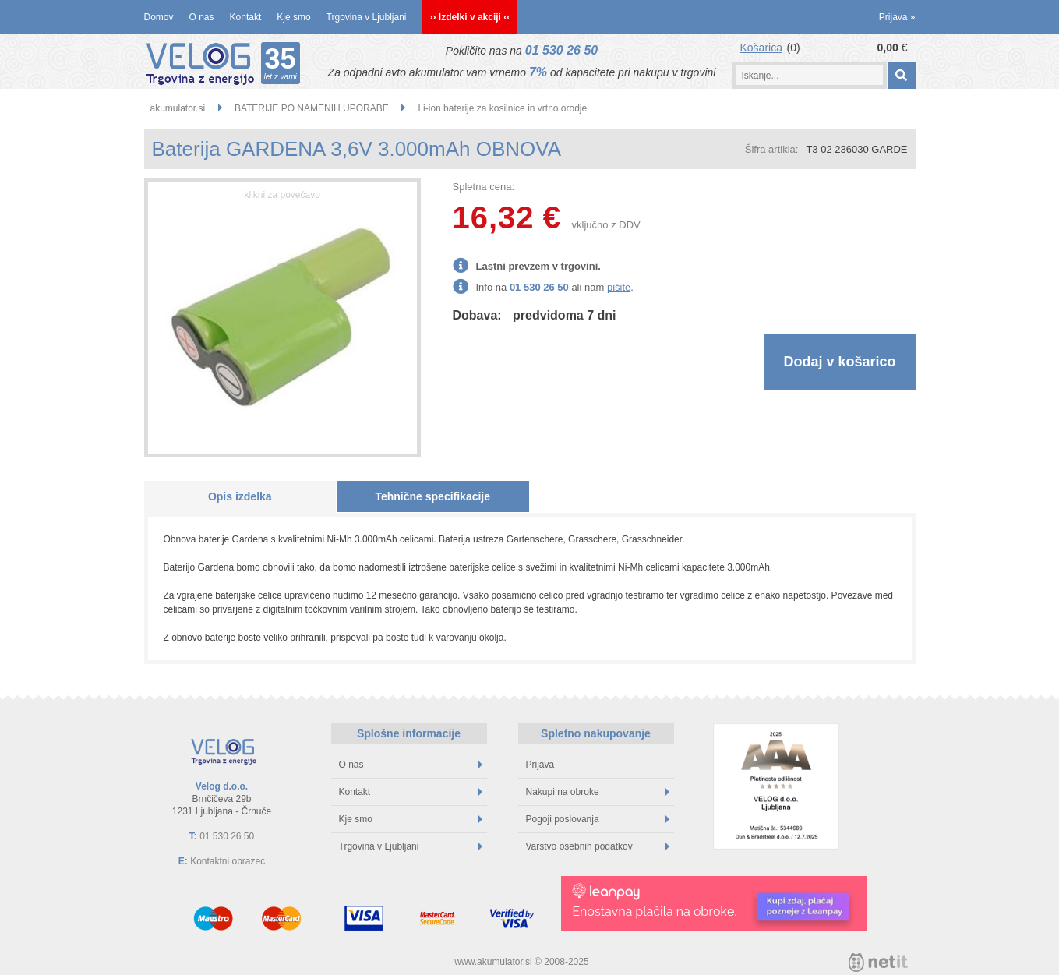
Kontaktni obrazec (227, 861)
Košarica (761, 47)
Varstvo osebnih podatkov (597, 846)
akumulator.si (178, 108)
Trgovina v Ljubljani (367, 17)
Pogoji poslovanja (597, 819)
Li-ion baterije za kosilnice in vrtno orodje (502, 108)
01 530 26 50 (561, 50)
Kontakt (246, 17)
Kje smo (293, 17)
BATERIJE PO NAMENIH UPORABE (312, 108)
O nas (201, 17)
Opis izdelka (240, 496)
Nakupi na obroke (597, 791)
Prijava (897, 17)
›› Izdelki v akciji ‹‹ (470, 17)
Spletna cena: (484, 187)
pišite (618, 287)
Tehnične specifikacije (432, 496)
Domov (159, 17)
